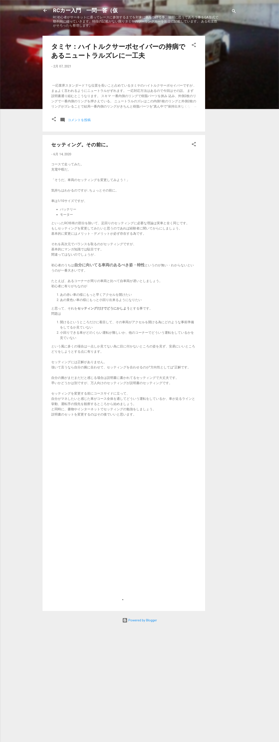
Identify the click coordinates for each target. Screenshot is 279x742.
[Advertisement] (222, 101)
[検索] (233, 12)
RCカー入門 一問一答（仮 (85, 10)
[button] (193, 45)
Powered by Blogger (139, 731)
